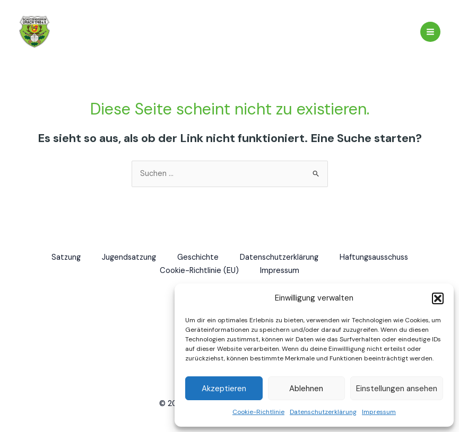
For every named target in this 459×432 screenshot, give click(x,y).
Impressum (379, 412)
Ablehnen (306, 388)
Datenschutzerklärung (323, 412)
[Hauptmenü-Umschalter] (430, 32)
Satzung (66, 257)
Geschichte (198, 257)
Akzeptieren (224, 388)
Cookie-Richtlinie (258, 412)
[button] (437, 298)
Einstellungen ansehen (396, 388)
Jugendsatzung (129, 257)
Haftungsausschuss (374, 257)
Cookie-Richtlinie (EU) (199, 271)
